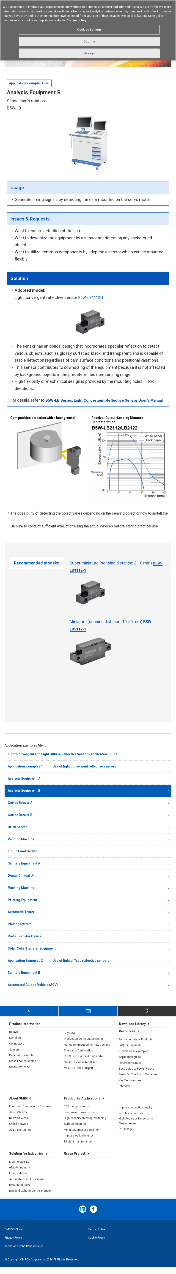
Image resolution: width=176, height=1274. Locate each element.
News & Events (18, 1125)
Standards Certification (78, 1057)
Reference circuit (130, 1069)
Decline (89, 41)
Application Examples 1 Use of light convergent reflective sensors (62, 773)
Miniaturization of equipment (82, 1136)
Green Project (74, 1160)
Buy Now (69, 1039)
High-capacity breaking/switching (85, 1125)
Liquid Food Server (22, 858)
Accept (89, 53)
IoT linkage (126, 1136)
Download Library (132, 1030)
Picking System (20, 931)
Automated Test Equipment (26, 1186)
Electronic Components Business (30, 1113)
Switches (15, 1044)
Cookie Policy (96, 1244)
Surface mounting (75, 1130)
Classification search (22, 1068)
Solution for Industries (26, 1160)
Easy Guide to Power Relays (136, 1075)
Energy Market (18, 1180)
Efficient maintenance (78, 1148)
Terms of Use (96, 1236)
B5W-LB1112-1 (91, 297)
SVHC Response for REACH (81, 1069)
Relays (13, 1038)
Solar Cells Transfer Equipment (32, 955)
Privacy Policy (13, 1244)
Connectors (16, 1050)
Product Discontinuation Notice (84, 1045)
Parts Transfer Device (24, 943)
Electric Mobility (19, 1168)
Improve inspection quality (135, 1114)
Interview (124, 1093)
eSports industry (19, 1174)
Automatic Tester (21, 919)
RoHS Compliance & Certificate (83, 1063)
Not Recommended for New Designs (87, 1051)
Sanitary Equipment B (24, 979)
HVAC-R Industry (19, 1192)
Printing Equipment (22, 906)
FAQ (29, 1017)
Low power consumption (79, 1119)
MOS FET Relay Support (78, 1074)
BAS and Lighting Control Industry (30, 1197)
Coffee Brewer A (20, 809)
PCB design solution (77, 1113)
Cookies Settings (89, 29)
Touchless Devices (131, 1120)
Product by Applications (82, 1105)
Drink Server (17, 834)
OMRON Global (14, 1236)
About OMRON (18, 1119)
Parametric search (21, 1062)
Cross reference (19, 1073)
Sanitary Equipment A (24, 870)
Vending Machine (21, 846)
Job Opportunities (20, 1136)
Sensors (14, 1056)
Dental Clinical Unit (22, 882)
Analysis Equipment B (24, 797)
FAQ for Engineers (130, 1052)
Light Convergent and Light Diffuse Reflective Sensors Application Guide (62, 761)
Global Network (18, 1130)
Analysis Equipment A (24, 785)
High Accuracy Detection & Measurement (136, 1128)
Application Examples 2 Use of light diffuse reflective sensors (59, 967)
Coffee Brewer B (20, 821)
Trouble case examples (133, 1057)
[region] (88, 30)
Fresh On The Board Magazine (138, 1081)
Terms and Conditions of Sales (24, 1252)
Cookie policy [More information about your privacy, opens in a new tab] (76, 20)
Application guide (130, 1063)
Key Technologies (130, 1087)
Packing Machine (21, 894)
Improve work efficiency (79, 1142)
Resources (127, 1038)
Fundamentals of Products (136, 1046)
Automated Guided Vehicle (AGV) (33, 991)
